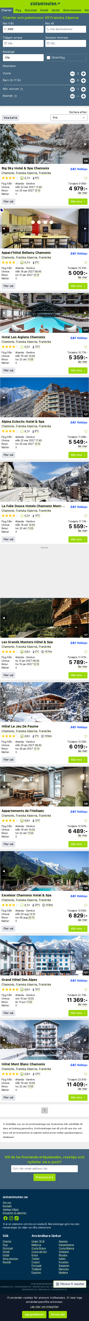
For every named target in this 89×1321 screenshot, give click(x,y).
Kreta (35, 1255)
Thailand (36, 1269)
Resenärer (9, 66)
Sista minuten (72, 10)
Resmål (7, 1262)
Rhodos (63, 1255)
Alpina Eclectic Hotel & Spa (23, 421)
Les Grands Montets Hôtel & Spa (27, 642)
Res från (8, 23)
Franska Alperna (26, 173)
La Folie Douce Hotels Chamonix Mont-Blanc (36, 506)
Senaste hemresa (56, 37)
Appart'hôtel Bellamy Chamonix (26, 252)
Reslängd (8, 51)
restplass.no (6, 1287)
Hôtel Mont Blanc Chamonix (23, 1064)
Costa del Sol (39, 1251)
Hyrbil (56, 10)
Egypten (36, 1272)
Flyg (18, 10)
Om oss (7, 1202)
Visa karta (10, 117)
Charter (6, 10)
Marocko (64, 1269)
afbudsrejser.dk (41, 1287)
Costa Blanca (66, 1248)
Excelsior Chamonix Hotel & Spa (26, 895)
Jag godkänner (34, 1314)
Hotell (44, 10)
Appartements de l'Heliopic (23, 811)
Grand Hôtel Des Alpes (19, 979)
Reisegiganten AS (48, 1284)
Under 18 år (38, 1241)
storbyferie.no (59, 1289)
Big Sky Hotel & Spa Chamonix (25, 168)
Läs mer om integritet (44, 1306)
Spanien (63, 1241)
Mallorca (36, 1244)
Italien (62, 1258)
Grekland (64, 1251)
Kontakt (7, 1206)
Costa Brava (39, 1248)
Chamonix (8, 173)
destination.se (29, 1289)
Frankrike (45, 173)
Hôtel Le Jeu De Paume (20, 726)
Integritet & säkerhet (14, 1213)
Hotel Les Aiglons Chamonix (23, 337)
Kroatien (63, 1262)
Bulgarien (64, 1265)
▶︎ (85, 144)
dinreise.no (44, 1289)
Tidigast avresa (12, 37)
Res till (49, 23)
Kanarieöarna (66, 1244)
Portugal (36, 1265)
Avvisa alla (58, 1314)
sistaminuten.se (23, 1287)
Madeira (63, 1272)
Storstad (31, 10)
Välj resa (78, 201)
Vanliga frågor (11, 1209)
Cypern (36, 1262)
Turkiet (35, 1258)
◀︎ (4, 144)
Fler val (8, 201)
